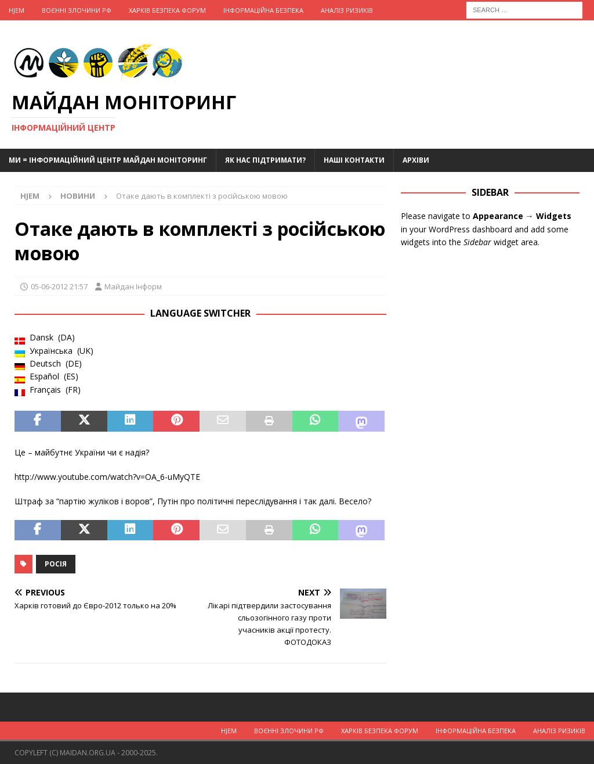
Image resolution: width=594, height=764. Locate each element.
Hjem (16, 10)
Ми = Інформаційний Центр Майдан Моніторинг (108, 160)
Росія (56, 564)
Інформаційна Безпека (263, 10)
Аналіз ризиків (347, 10)
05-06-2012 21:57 (59, 286)
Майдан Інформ (133, 286)
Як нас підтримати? (265, 160)
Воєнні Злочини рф (76, 10)
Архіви (416, 160)
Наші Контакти (354, 160)
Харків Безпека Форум (167, 10)
